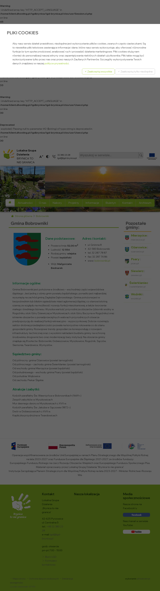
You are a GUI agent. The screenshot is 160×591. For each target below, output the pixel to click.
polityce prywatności (56, 63)
